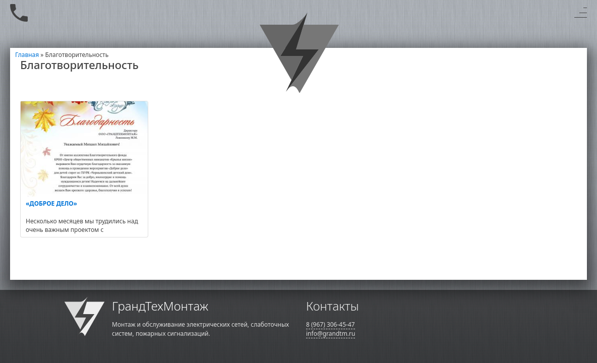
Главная (27, 54)
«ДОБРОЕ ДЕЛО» (51, 203)
